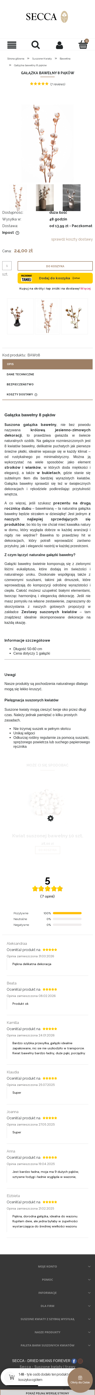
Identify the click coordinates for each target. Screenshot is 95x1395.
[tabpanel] (47, 571)
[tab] (47, 355)
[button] (12, 45)
